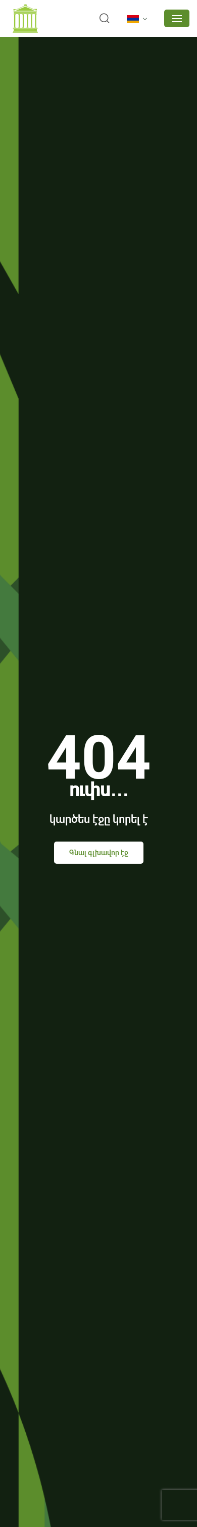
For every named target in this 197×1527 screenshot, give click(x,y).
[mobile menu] (176, 18)
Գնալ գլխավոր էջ (98, 853)
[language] (139, 19)
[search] (104, 18)
